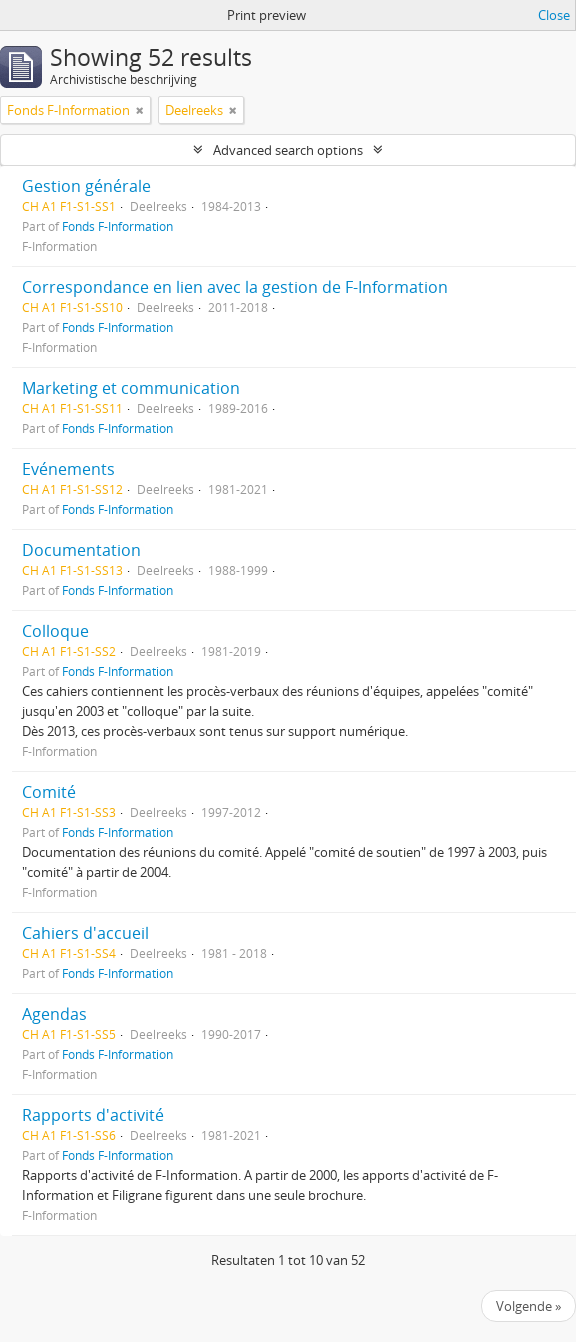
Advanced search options (288, 150)
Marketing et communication (131, 388)
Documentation (81, 550)
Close (554, 15)
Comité (49, 792)
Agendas (54, 1014)
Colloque (55, 631)
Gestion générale (86, 186)
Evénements (68, 469)
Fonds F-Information (117, 226)
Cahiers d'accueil (85, 933)
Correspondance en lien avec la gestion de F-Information (235, 287)
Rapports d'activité (93, 1115)
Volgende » (528, 1306)
